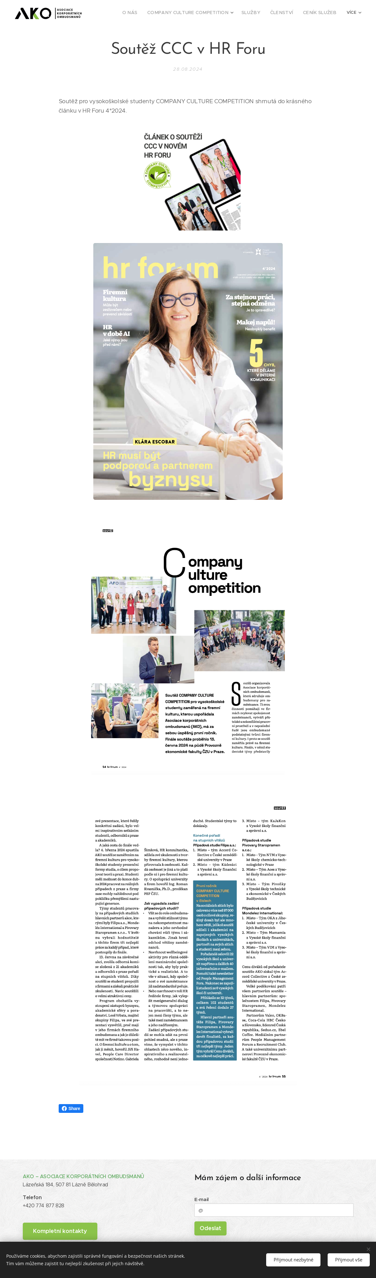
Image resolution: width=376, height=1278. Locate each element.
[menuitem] (126, 13)
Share (71, 1108)
